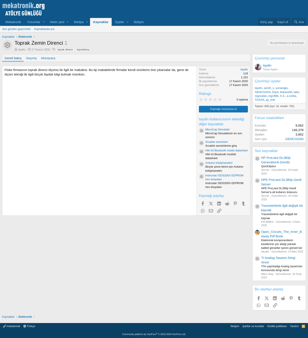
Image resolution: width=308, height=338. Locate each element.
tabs (296, 92)
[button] (44, 22)
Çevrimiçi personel (270, 58)
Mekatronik (13, 22)
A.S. (282, 95)
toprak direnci (65, 49)
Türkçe (29, 326)
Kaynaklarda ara (44, 29)
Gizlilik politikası (277, 326)
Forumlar (33, 22)
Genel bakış (13, 58)
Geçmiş (31, 58)
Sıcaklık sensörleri (216, 141)
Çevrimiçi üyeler (268, 81)
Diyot (275, 92)
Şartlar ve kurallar (253, 326)
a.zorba (291, 95)
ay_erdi (270, 99)
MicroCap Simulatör (217, 129)
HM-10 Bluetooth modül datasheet (226, 150)
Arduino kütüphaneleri (218, 162)
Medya (79, 22)
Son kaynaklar (266, 151)
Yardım (294, 326)
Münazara (48, 58)
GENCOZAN (263, 92)
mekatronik (11, 326)
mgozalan (261, 95)
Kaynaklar (101, 22)
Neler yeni (57, 22)
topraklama (83, 49)
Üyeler (119, 22)
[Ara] (299, 22)
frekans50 (286, 92)
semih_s (269, 88)
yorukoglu (282, 88)
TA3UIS (259, 99)
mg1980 (273, 95)
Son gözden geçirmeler (16, 29)
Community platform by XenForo (154, 334)
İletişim (139, 22)
